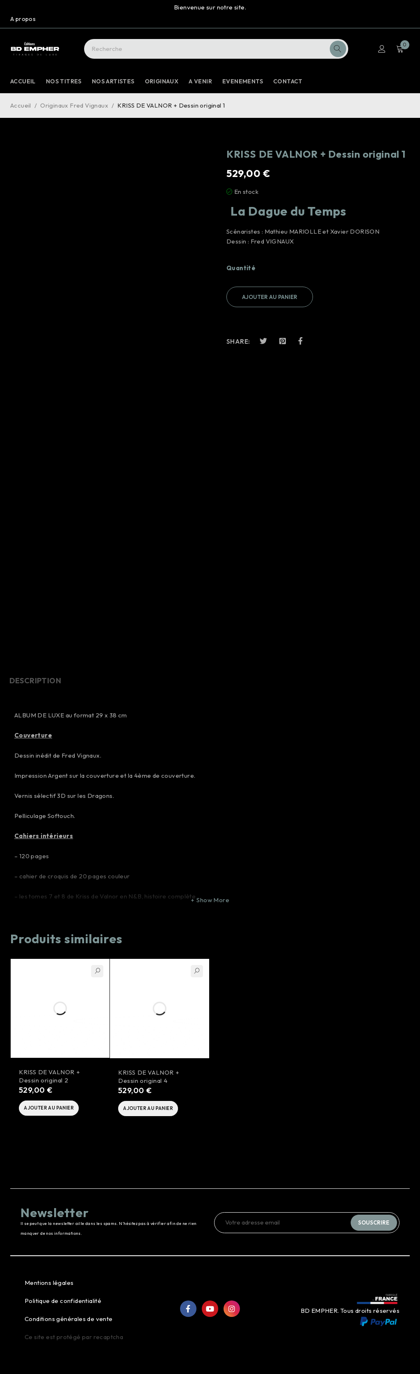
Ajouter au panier (269, 297)
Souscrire (373, 1225)
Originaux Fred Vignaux (74, 105)
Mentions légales (49, 1285)
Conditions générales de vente (69, 1322)
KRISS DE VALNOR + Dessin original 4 (148, 1077)
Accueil (20, 105)
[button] (54, 1110)
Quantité (241, 268)
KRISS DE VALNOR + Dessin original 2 (49, 1077)
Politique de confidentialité (63, 1303)
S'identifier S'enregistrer (382, 49)
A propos (23, 19)
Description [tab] (36, 680)
